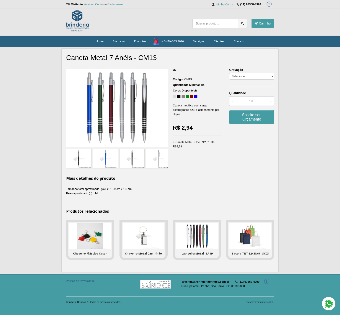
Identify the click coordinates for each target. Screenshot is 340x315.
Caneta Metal (183, 142)
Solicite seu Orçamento (252, 117)
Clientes (219, 41)
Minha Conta (224, 4)
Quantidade (237, 93)
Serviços (198, 41)
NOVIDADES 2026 (173, 41)
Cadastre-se (115, 4)
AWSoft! (269, 302)
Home (100, 41)
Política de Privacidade (80, 280)
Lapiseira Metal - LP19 (196, 253)
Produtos (140, 41)
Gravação (236, 70)
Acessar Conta (93, 4)
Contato (239, 41)
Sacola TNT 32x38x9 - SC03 (250, 253)
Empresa (119, 41)
